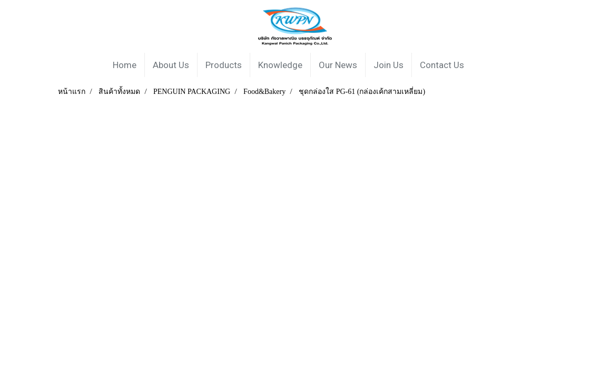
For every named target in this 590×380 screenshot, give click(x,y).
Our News (338, 65)
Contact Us (442, 65)
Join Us (388, 65)
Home (124, 65)
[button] (481, 65)
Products (223, 65)
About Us (171, 65)
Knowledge (280, 65)
